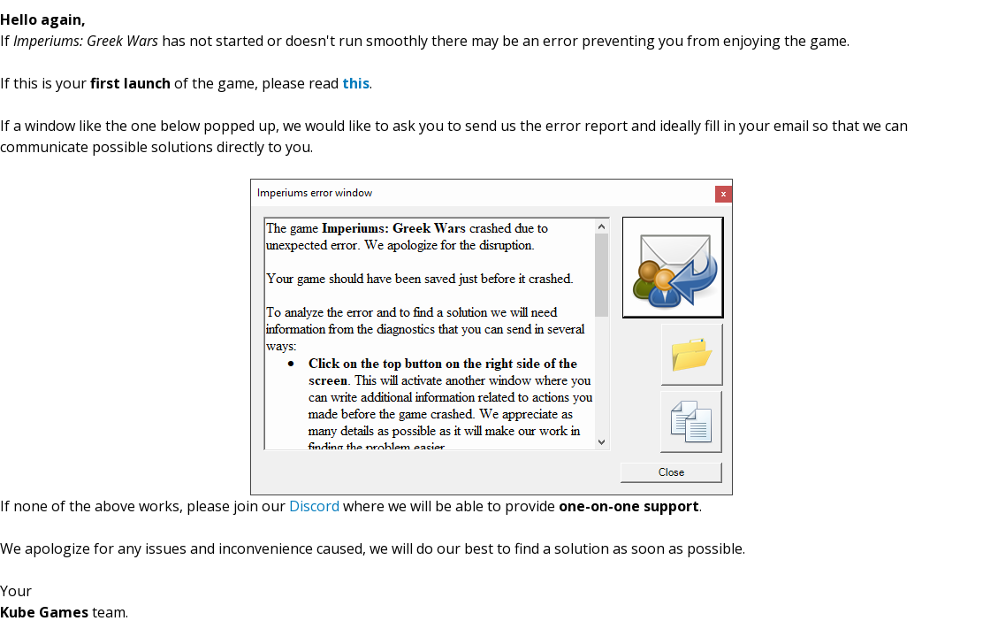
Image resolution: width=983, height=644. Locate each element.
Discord (314, 506)
